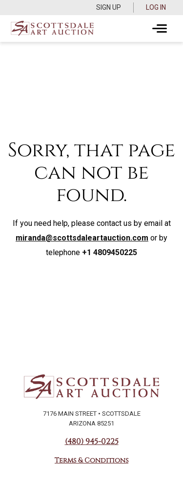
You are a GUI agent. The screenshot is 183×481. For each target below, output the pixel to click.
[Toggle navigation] (159, 28)
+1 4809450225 (109, 252)
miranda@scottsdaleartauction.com (82, 237)
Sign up (108, 7)
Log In (156, 7)
